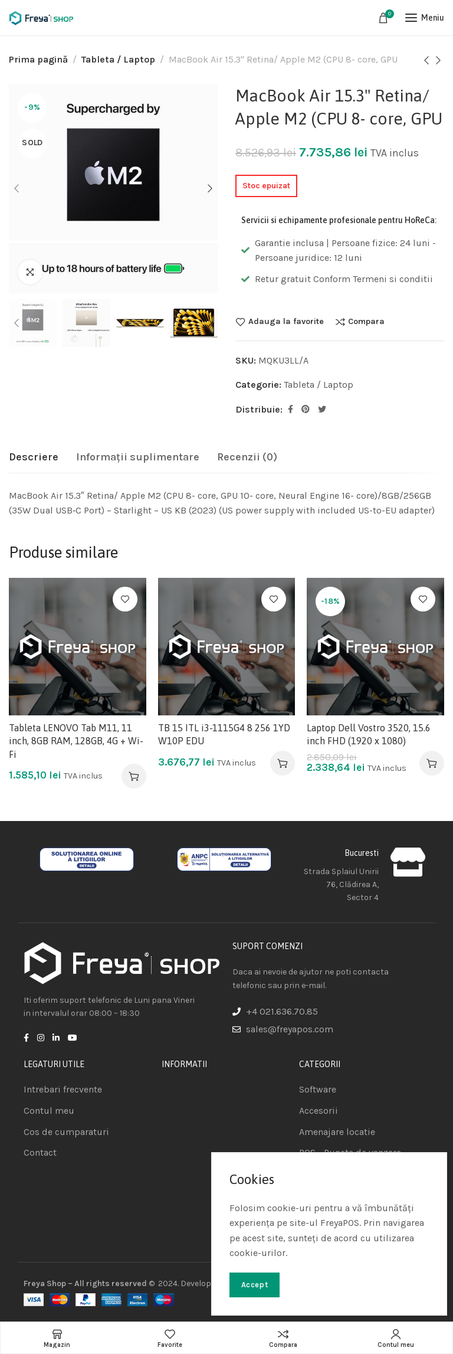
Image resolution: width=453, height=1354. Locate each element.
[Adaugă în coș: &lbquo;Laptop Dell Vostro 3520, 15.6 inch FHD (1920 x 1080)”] (431, 763)
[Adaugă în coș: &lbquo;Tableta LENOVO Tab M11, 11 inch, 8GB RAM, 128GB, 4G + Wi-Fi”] (134, 776)
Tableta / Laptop (118, 59)
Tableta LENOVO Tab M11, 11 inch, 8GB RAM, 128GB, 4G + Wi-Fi (76, 741)
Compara (366, 321)
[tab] (33, 457)
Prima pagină (38, 59)
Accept (254, 1284)
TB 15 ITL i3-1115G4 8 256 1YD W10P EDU (224, 734)
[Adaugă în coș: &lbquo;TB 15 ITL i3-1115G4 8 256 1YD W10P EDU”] (282, 763)
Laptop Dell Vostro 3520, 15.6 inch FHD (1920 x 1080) (369, 734)
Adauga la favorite (286, 321)
